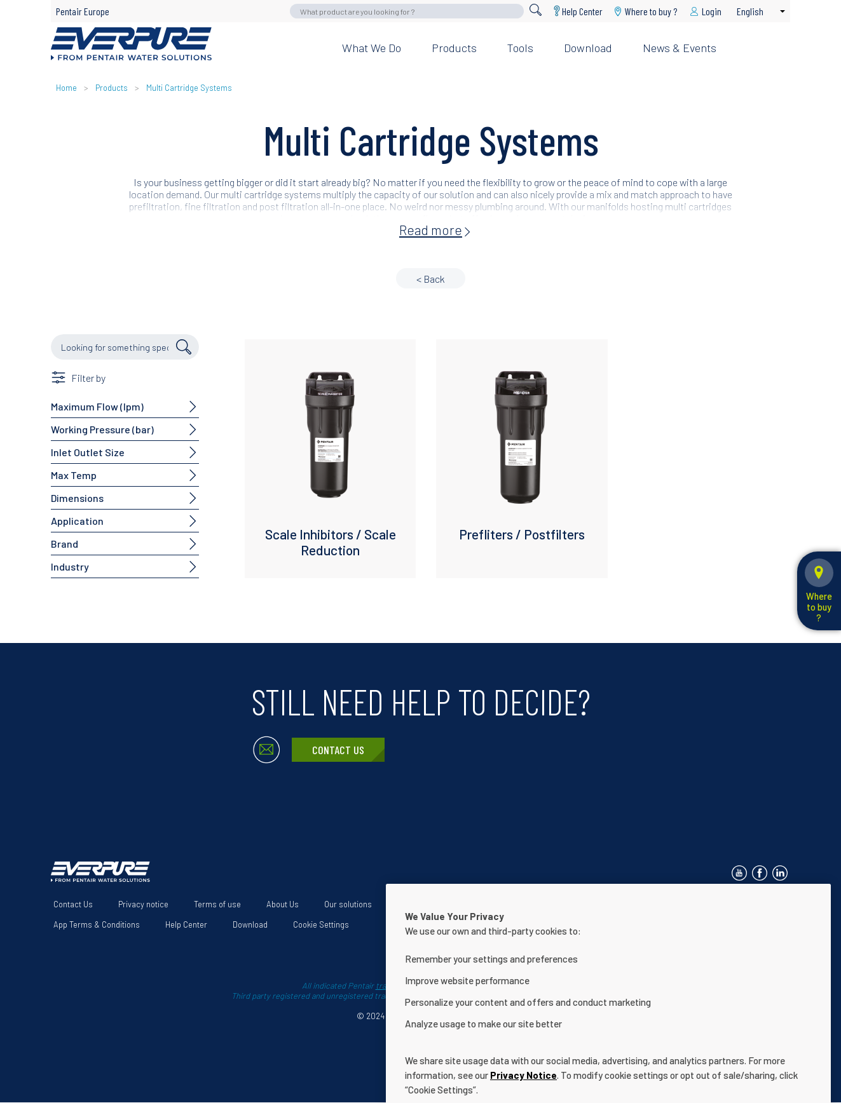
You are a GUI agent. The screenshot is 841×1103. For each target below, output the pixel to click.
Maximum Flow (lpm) (97, 406)
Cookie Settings (321, 924)
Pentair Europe (82, 11)
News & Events (679, 48)
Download (588, 48)
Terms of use (217, 904)
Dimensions (77, 498)
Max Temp (74, 475)
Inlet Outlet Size (88, 452)
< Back (430, 279)
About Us (282, 904)
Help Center (582, 11)
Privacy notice (143, 904)
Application (77, 521)
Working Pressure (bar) (102, 429)
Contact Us (338, 750)
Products (454, 48)
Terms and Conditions (577, 904)
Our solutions (348, 904)
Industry (70, 566)
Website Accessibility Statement (455, 904)
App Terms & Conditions (96, 924)
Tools (520, 48)
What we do (371, 48)
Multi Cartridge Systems (189, 88)
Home (66, 88)
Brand (64, 544)
